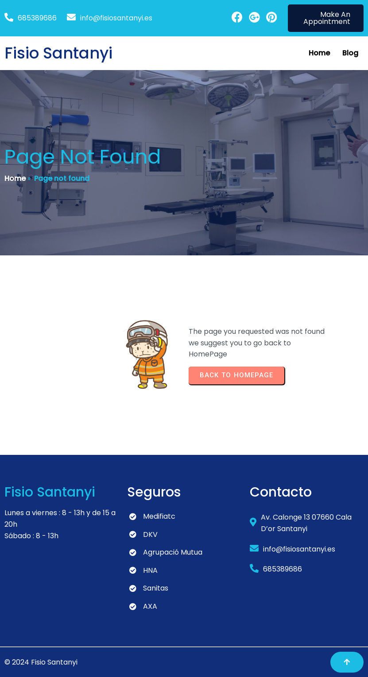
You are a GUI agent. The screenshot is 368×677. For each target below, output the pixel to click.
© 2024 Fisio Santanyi (40, 662)
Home (15, 178)
